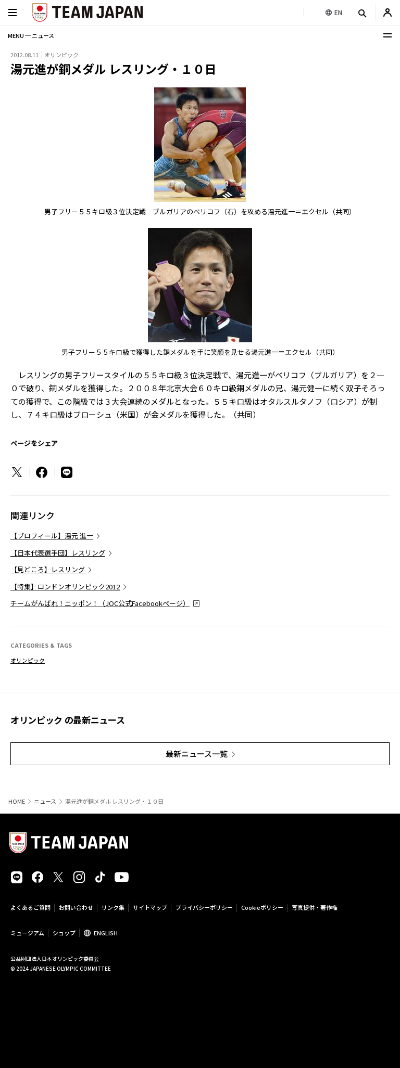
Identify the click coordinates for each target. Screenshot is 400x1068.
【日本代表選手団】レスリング (57, 553)
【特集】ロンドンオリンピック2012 (65, 586)
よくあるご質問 (30, 907)
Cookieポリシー (262, 907)
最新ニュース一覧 (197, 753)
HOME (16, 801)
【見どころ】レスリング (47, 569)
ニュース (45, 801)
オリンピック (27, 660)
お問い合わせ (76, 907)
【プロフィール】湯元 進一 (51, 536)
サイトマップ (150, 907)
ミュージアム (27, 933)
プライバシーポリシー (204, 907)
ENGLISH (106, 933)
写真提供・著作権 (315, 907)
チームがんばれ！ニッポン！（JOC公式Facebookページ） (100, 603)
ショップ (64, 933)
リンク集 (113, 907)
